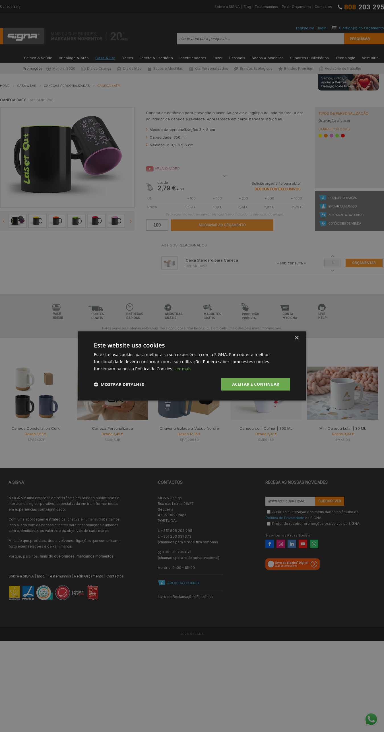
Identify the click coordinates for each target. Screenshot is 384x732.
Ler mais (182, 368)
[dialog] (192, 365)
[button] (119, 384)
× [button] (296, 338)
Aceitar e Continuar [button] (255, 384)
